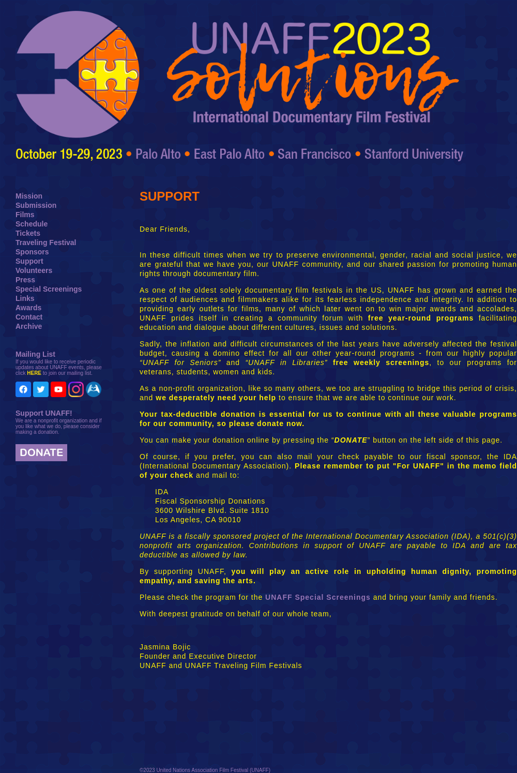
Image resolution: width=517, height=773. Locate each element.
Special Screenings (49, 289)
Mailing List (35, 354)
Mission (29, 196)
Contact (29, 317)
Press (25, 280)
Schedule (32, 224)
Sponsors (32, 252)
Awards (28, 308)
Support (29, 261)
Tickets (28, 233)
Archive (29, 326)
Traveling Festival (46, 242)
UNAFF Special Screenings (318, 597)
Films (25, 214)
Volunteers (34, 270)
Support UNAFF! (44, 413)
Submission (36, 205)
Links (25, 298)
